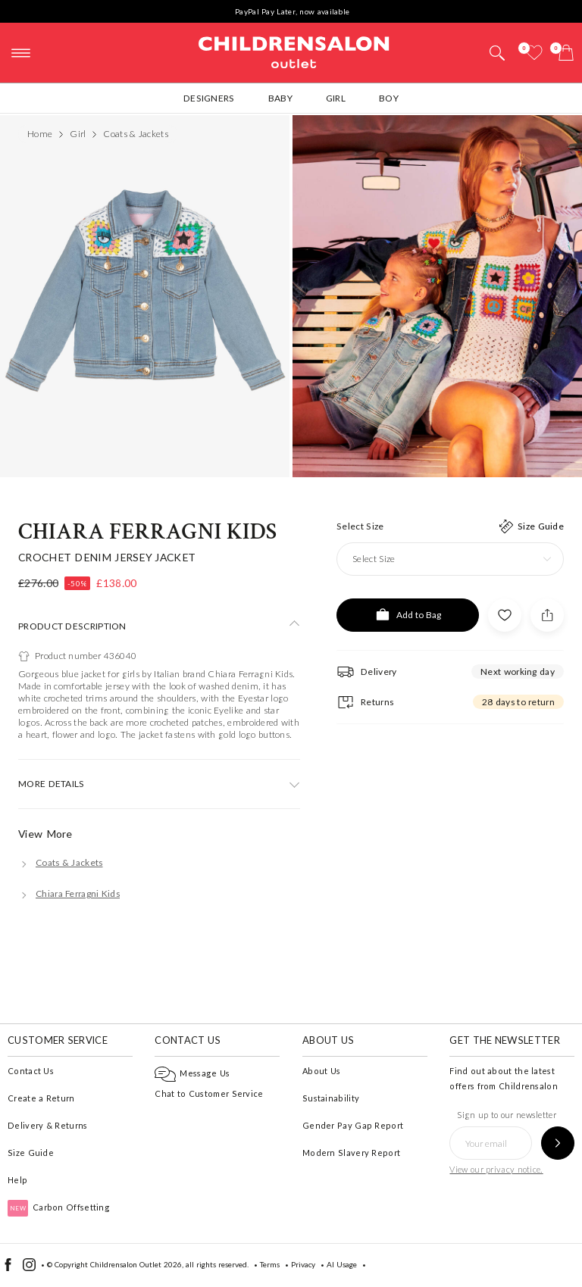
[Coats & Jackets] (60, 862)
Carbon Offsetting (59, 1207)
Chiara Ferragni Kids (147, 532)
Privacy (303, 1264)
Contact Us (31, 1071)
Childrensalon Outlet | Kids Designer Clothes (294, 51)
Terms (270, 1264)
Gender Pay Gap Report (352, 1125)
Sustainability (330, 1098)
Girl (336, 98)
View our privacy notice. (496, 1169)
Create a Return (41, 1098)
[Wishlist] (534, 53)
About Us (321, 1071)
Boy (389, 98)
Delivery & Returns (47, 1125)
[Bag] (566, 53)
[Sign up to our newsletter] (557, 1143)
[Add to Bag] (407, 615)
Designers (209, 98)
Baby (280, 98)
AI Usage (342, 1264)
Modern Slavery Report (351, 1152)
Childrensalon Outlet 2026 (136, 1264)
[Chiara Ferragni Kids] (69, 893)
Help (17, 1180)
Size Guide (31, 1152)
